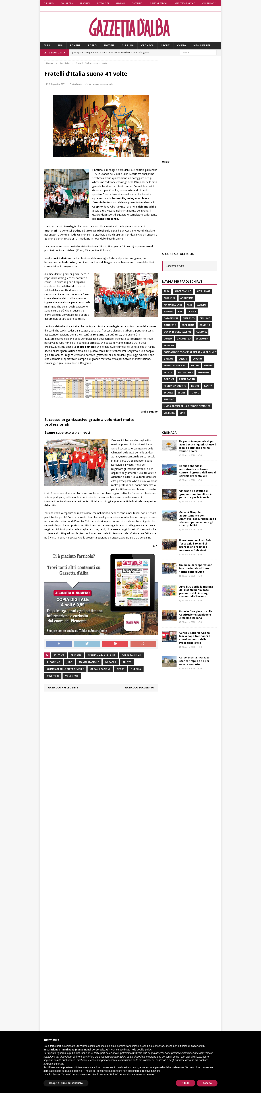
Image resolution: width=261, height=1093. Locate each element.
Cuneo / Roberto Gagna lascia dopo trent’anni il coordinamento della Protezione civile (194, 637)
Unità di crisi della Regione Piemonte (187, 406)
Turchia (136, 669)
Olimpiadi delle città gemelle (65, 669)
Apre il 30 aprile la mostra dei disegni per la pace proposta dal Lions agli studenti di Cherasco (196, 591)
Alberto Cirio (183, 291)
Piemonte (204, 372)
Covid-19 (204, 325)
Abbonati (85, 3)
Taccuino (137, 3)
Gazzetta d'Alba (175, 266)
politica (169, 379)
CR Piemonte (209, 3)
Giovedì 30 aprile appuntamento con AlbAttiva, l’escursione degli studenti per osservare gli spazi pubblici (197, 518)
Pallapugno (185, 372)
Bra (60, 45)
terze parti (99, 1053)
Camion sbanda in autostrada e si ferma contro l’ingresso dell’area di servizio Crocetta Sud (197, 471)
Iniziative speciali (159, 3)
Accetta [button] (207, 1083)
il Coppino (53, 662)
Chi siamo (49, 3)
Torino (194, 392)
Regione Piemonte (175, 385)
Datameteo (184, 338)
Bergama (76, 655)
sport (121, 669)
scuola (168, 392)
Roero (92, 45)
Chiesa (181, 45)
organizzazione (100, 669)
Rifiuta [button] (186, 1083)
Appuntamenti (173, 304)
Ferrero (169, 345)
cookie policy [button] (144, 1049)
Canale (192, 311)
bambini (201, 304)
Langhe (75, 45)
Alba (47, 45)
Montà (208, 365)
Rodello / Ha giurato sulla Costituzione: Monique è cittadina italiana (195, 615)
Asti (189, 304)
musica (168, 372)
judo (69, 662)
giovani (168, 358)
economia (202, 338)
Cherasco (189, 318)
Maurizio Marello (175, 365)
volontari (71, 676)
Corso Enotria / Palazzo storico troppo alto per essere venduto (194, 661)
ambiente (169, 298)
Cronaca (147, 45)
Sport (165, 45)
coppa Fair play (131, 655)
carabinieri (171, 318)
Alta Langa (203, 291)
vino (182, 413)
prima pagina (187, 379)
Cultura (128, 45)
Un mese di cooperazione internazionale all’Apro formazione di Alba (195, 568)
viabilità (169, 413)
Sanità (208, 385)
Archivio (77, 84)
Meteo (195, 365)
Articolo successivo (139, 687)
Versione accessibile (101, 84)
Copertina (187, 325)
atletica (59, 655)
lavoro (197, 358)
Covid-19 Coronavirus (177, 331)
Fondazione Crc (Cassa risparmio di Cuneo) (190, 352)
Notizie (109, 45)
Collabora (67, 3)
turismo (169, 399)
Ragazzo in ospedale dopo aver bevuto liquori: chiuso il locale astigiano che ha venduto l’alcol (197, 446)
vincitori (53, 676)
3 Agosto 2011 (57, 84)
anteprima (186, 298)
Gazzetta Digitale (185, 3)
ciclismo (205, 318)
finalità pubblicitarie (64, 1060)
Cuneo (168, 338)
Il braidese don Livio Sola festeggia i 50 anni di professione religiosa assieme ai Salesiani (195, 545)
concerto (170, 325)
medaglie (111, 662)
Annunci (120, 3)
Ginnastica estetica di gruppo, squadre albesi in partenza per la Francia (195, 494)
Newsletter (201, 45)
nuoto (127, 662)
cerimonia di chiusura (101, 655)
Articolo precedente (63, 687)
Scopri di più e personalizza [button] (66, 1083)
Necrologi (103, 3)
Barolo (168, 311)
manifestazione (89, 662)
